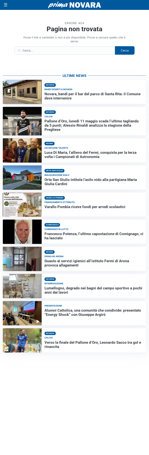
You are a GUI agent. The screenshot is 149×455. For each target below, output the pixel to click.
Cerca (125, 50)
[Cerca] (64, 50)
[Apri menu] (5, 5)
